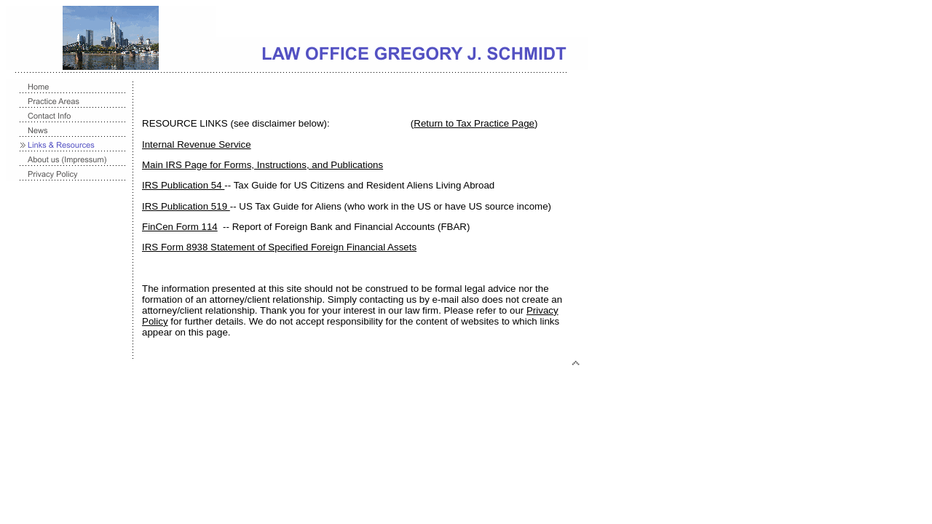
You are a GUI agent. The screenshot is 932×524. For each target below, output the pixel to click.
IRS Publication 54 (183, 185)
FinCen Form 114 (180, 226)
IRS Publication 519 (186, 206)
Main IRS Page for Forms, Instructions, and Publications (262, 164)
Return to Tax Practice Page (474, 123)
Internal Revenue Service (196, 144)
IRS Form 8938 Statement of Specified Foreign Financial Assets (279, 247)
